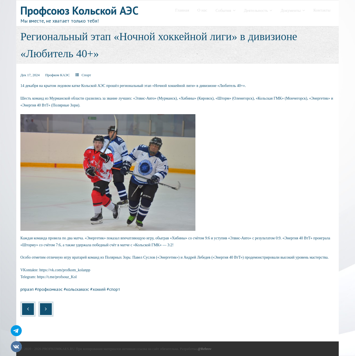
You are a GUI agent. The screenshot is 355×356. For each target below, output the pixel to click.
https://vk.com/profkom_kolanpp (64, 270)
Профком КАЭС (57, 75)
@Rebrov (204, 349)
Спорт (86, 75)
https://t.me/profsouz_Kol (57, 277)
